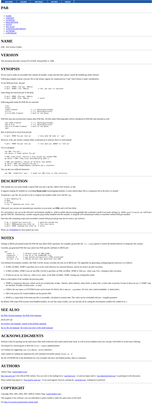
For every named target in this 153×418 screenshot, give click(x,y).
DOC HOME (9, 1)
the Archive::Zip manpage (11, 337)
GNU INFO (54, 1)
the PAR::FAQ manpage (32, 328)
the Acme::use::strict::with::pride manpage (36, 341)
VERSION (10, 18)
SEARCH (68, 1)
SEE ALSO (10, 27)
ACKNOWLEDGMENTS (16, 29)
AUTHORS (10, 31)
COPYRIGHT (11, 33)
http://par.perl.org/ (8, 389)
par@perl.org (70, 389)
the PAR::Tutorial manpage (11, 328)
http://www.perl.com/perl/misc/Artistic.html (21, 415)
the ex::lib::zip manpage (10, 341)
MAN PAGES (39, 1)
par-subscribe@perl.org (106, 389)
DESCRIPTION (12, 22)
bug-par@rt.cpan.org (32, 393)
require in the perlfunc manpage (34, 337)
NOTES (9, 24)
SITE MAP (23, 1)
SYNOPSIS (10, 20)
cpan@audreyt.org (19, 385)
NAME (8, 16)
